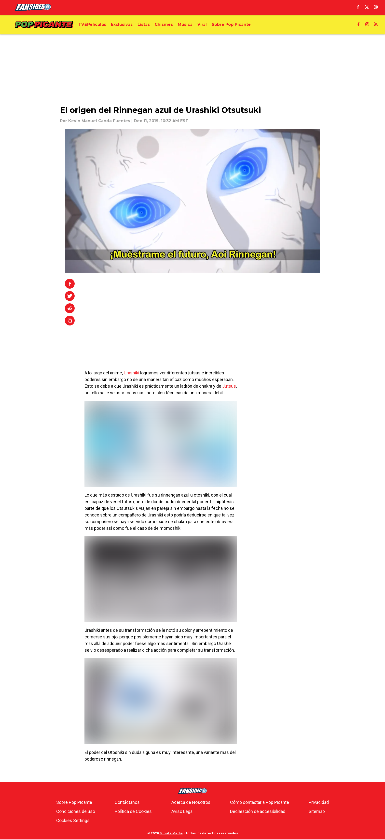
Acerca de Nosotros (190, 802)
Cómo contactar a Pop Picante (259, 802)
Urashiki (131, 372)
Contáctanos (127, 802)
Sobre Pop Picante (74, 802)
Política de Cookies (133, 811)
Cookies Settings (73, 820)
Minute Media (171, 833)
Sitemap (317, 811)
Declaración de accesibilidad (257, 811)
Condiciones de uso (75, 811)
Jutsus (229, 386)
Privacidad (319, 802)
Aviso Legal (182, 811)
